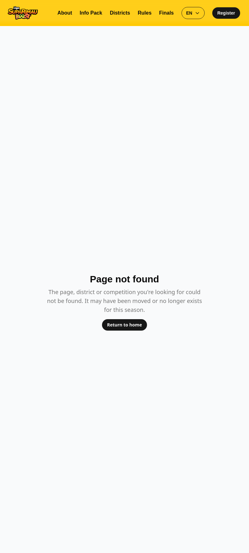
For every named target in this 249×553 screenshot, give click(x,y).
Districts (120, 13)
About (64, 13)
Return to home (124, 325)
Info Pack (91, 13)
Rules (145, 13)
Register (226, 13)
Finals (166, 13)
